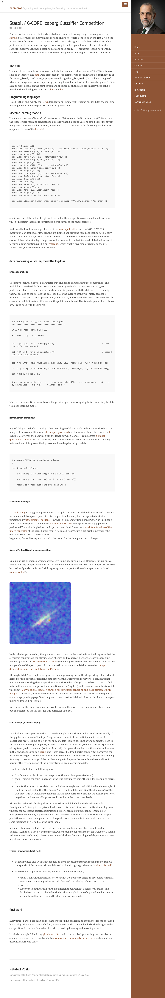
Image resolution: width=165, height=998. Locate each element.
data (37, 74)
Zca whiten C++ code (61, 523)
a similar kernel (102, 865)
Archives (138, 59)
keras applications (69, 229)
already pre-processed (57, 432)
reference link (17, 571)
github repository (52, 934)
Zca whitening (17, 512)
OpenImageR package (38, 519)
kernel (43, 751)
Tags (136, 71)
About (137, 53)
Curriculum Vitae (142, 101)
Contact (138, 65)
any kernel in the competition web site (74, 937)
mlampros (16, 8)
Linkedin (138, 83)
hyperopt (53, 243)
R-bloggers (139, 89)
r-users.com (140, 95)
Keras (45, 101)
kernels (39, 129)
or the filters (45, 661)
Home (137, 47)
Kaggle (13, 37)
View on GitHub (142, 77)
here (52, 89)
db (110, 432)
